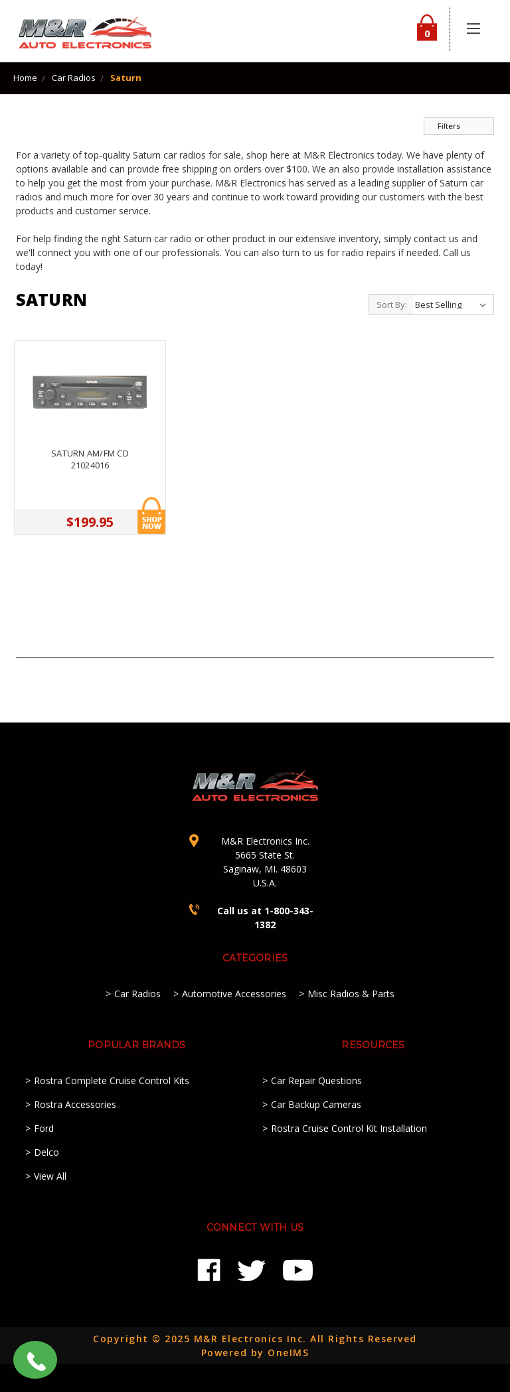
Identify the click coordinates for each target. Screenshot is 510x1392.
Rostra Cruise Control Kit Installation (349, 1128)
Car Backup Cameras (316, 1104)
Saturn (125, 78)
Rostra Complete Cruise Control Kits (111, 1080)
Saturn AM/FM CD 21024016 (90, 459)
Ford (44, 1128)
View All (50, 1176)
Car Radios (74, 78)
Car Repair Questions (316, 1080)
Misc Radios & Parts (350, 993)
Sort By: (392, 305)
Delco (46, 1152)
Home (25, 78)
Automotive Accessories (234, 993)
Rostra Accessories (75, 1104)
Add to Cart (151, 515)
